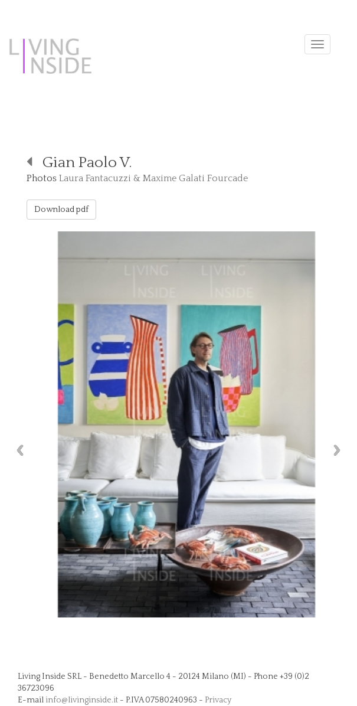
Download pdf (61, 209)
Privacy (218, 700)
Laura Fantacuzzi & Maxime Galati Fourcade (153, 178)
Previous (17, 450)
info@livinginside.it (81, 700)
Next (340, 450)
